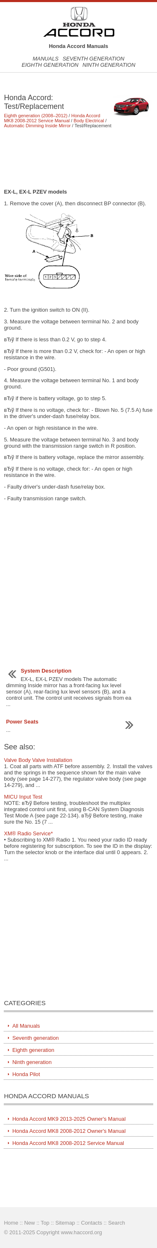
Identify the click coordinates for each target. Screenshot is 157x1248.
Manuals (46, 58)
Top (45, 1223)
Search (116, 1223)
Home (11, 1223)
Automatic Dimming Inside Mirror (37, 125)
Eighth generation (50, 65)
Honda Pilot (26, 1074)
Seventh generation (93, 58)
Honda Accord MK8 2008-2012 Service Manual (52, 118)
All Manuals (26, 1026)
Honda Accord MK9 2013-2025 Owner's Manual (69, 1119)
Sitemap (65, 1223)
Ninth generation (108, 65)
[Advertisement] (78, 158)
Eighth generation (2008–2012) (35, 115)
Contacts (91, 1223)
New (29, 1223)
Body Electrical (89, 120)
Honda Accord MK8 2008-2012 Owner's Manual (69, 1131)
